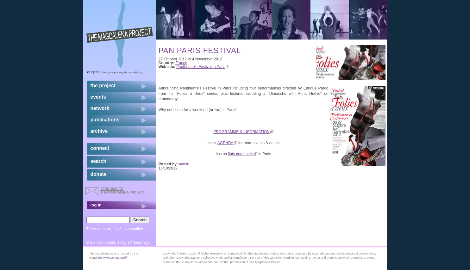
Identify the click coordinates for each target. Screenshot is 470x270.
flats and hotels (242, 154)
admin (184, 164)
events (98, 97)
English (93, 72)
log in (96, 205)
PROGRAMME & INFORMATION (243, 132)
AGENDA (227, 143)
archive (99, 131)
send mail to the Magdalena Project (123, 190)
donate (99, 174)
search (98, 161)
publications (105, 119)
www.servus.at (115, 257)
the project (103, 85)
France (181, 63)
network (100, 108)
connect (100, 148)
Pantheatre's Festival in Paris (202, 66)
